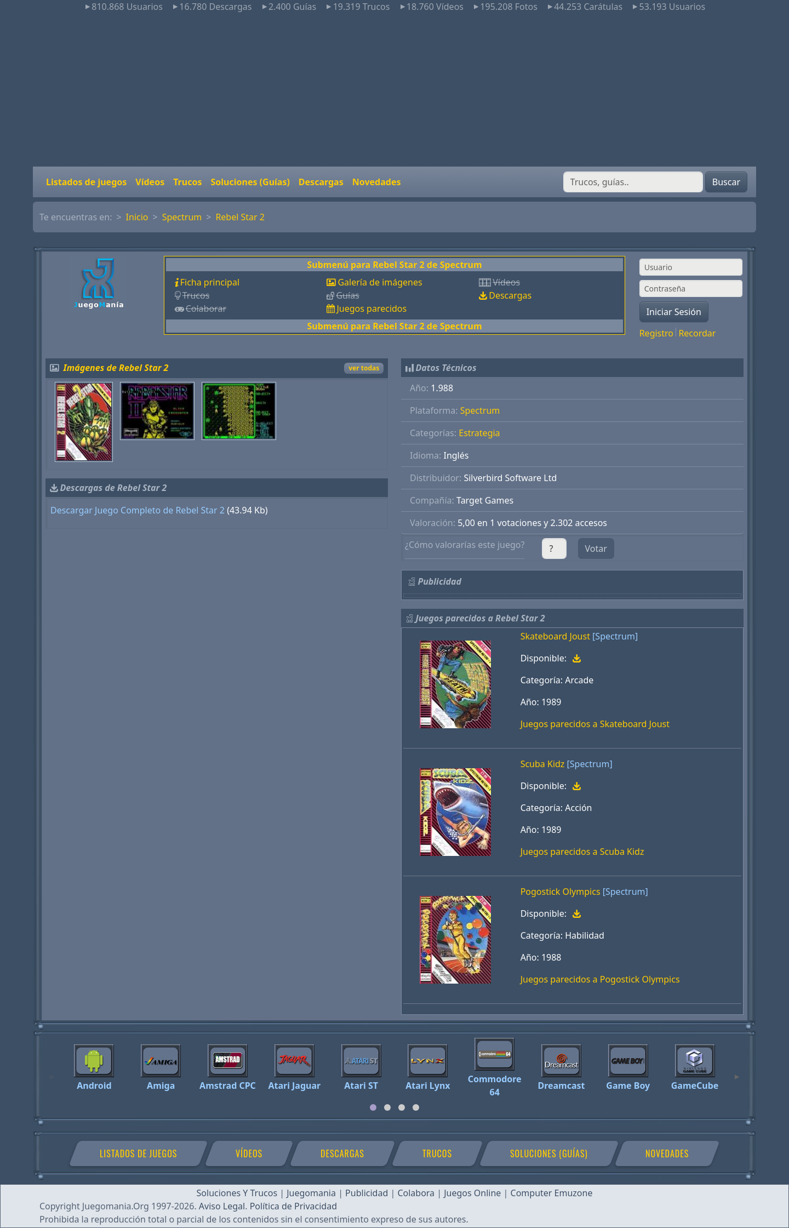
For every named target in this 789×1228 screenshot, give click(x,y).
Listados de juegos (86, 182)
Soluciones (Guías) (249, 182)
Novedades (376, 182)
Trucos (187, 182)
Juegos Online (472, 1193)
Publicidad (366, 1193)
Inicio (137, 217)
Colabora (415, 1193)
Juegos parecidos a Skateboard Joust (595, 724)
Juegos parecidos (371, 308)
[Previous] (52, 1072)
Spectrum (182, 217)
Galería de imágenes (380, 282)
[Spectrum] (615, 636)
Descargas (321, 182)
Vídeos (149, 182)
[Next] (737, 1072)
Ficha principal (209, 282)
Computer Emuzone (552, 1193)
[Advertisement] (394, 90)
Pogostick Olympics (561, 892)
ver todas (363, 368)
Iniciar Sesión (674, 312)
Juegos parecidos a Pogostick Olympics (600, 979)
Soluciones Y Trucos (237, 1193)
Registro (656, 333)
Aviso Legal (222, 1206)
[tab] (373, 1107)
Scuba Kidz (543, 764)
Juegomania (311, 1193)
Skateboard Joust (555, 636)
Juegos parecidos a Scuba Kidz (582, 852)
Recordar (697, 333)
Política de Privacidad (293, 1206)
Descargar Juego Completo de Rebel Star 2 (137, 510)
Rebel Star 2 (240, 217)
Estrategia (479, 433)
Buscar (726, 182)
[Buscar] (633, 182)
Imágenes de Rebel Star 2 (116, 368)
